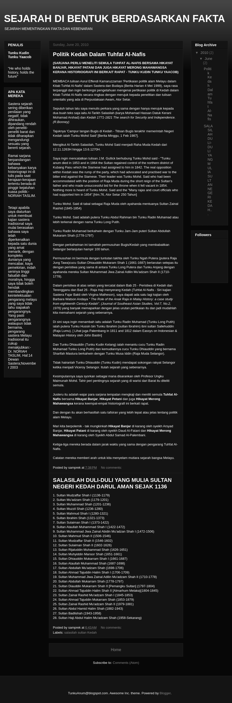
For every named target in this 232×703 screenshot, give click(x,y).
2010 (205, 53)
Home (116, 650)
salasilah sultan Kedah (80, 632)
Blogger (165, 693)
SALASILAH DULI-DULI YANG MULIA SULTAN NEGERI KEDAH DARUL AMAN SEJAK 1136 (112, 483)
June (208, 59)
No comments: (112, 467)
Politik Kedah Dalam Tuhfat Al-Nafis (99, 54)
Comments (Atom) (126, 663)
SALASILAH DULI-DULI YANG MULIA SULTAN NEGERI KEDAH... (208, 170)
